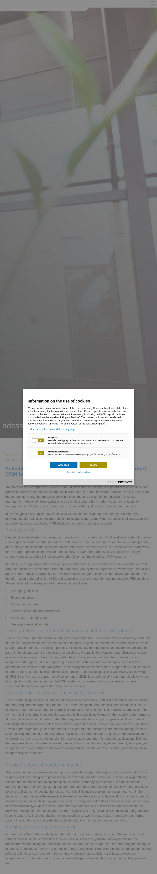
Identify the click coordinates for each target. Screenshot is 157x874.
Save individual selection (78, 472)
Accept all (63, 465)
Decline (94, 465)
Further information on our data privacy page (51, 429)
